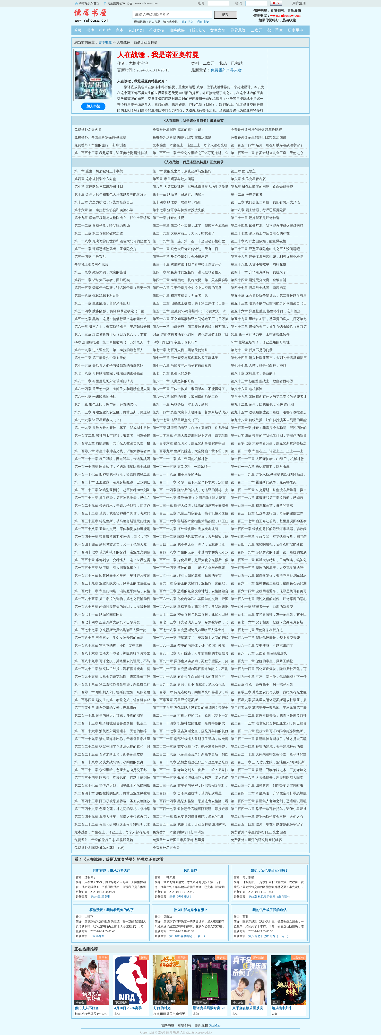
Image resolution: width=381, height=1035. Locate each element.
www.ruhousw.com (286, 15)
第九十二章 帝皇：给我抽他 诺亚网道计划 (262, 404)
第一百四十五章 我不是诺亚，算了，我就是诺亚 (189, 544)
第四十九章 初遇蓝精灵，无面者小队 (180, 295)
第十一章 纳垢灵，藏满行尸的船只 (179, 194)
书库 (90, 30)
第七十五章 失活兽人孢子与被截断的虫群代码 (108, 365)
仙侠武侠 (177, 30)
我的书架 (203, 22)
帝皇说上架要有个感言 (91, 264)
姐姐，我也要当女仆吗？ (269, 870)
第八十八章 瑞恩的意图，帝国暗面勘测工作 (185, 397)
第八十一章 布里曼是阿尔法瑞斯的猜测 (103, 381)
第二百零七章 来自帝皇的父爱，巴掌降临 (105, 708)
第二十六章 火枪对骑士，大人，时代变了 (184, 233)
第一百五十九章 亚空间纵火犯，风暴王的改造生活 (112, 583)
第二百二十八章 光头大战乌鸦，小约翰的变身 (108, 762)
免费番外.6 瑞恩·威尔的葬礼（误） (179, 129)
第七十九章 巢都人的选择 (172, 373)
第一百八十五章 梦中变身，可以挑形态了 (262, 645)
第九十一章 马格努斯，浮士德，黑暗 (180, 404)
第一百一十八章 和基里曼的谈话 (177, 474)
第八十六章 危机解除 (246, 389)
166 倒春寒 (97, 936)
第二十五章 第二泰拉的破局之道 (98, 233)
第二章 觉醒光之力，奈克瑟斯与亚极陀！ (184, 171)
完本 (119, 30)
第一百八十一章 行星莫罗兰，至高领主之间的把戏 (190, 638)
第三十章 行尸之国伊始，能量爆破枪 (258, 241)
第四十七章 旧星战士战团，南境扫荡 (258, 288)
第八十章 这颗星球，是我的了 (253, 373)
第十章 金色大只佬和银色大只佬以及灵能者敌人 (110, 194)
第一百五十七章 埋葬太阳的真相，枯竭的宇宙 (187, 575)
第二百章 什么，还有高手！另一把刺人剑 (262, 684)
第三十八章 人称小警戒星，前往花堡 (258, 264)
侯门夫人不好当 (87, 1008)
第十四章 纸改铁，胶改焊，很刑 (177, 202)
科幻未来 (197, 30)
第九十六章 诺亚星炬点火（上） (98, 420)
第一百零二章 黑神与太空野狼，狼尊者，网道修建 (112, 435)
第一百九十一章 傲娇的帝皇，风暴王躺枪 (262, 661)
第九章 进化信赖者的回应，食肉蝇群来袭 (262, 187)
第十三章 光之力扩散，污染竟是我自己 (103, 202)
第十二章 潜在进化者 (246, 194)
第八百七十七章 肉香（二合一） (269, 936)
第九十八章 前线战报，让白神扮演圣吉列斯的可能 (269, 420)
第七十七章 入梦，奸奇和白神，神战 (258, 365)
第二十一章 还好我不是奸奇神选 (255, 218)
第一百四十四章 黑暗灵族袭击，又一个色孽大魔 (110, 544)
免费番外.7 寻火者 (226, 70)
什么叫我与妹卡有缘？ (190, 910)
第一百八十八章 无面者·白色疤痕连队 (259, 653)
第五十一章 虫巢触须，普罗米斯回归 (102, 303)
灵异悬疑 (238, 30)
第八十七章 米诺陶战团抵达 (95, 397)
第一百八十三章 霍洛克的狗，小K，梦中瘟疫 (108, 645)
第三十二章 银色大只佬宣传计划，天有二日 (185, 249)
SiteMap (214, 1025)
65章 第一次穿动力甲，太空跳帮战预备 (260, 334)
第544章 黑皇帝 (100, 896)
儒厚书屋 (98, 15)
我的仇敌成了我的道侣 (269, 910)
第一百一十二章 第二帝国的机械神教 (180, 459)
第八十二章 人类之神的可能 (173, 381)
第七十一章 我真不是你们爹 (252, 350)
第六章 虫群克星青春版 (248, 179)
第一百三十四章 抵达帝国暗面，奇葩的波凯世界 (267, 513)
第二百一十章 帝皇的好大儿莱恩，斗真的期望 (108, 715)
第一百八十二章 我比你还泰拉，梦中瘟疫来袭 (265, 638)
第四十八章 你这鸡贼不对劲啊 (97, 295)
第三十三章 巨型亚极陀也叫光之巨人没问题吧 (265, 249)
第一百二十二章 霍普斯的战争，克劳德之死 (263, 482)
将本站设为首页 (89, 3)
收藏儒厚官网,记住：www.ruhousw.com (132, 3)
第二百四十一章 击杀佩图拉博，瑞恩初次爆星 (187, 793)
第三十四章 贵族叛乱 (90, 257)
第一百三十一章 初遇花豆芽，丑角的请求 (262, 505)
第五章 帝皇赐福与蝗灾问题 (173, 179)
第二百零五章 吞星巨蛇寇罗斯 (175, 700)
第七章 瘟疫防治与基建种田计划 (98, 187)
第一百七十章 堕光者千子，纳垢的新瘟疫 (262, 607)
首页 (78, 30)
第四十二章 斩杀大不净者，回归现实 (102, 280)
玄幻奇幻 (136, 30)
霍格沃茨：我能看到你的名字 (111, 910)
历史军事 (295, 30)
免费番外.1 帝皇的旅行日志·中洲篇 (100, 145)
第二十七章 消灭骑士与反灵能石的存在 (260, 233)
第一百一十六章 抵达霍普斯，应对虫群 (260, 467)
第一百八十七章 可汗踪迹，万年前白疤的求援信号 (190, 653)
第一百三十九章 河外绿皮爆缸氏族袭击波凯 (185, 529)
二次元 (256, 30)
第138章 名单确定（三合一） (188, 936)
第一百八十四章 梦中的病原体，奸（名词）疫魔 (189, 645)
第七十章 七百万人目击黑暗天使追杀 (180, 350)
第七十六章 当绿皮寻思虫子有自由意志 (182, 365)
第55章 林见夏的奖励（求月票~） (270, 896)
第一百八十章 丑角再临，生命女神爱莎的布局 (108, 638)
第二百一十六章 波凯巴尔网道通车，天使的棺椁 (110, 731)
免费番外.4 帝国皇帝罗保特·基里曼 (100, 137)
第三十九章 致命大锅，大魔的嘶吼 (100, 272)
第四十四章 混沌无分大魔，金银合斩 (258, 280)
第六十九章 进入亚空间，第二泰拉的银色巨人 (108, 350)
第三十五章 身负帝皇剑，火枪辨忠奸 (180, 257)
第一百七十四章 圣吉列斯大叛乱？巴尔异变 (107, 622)
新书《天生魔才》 (181, 896)
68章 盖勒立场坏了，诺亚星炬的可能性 (260, 342)
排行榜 (105, 30)
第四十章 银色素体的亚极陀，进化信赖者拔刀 (187, 272)
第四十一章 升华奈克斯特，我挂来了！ (260, 272)
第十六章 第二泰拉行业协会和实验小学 (103, 210)
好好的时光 (162, 1008)
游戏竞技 (156, 30)
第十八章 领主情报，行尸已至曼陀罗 (258, 210)
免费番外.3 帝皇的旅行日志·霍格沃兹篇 (182, 137)
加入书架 (93, 106)
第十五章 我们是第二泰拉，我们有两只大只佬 (265, 202)
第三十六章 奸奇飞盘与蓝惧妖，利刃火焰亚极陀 (267, 257)
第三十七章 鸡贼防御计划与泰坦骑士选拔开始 (187, 264)
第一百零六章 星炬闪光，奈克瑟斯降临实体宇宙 (189, 443)
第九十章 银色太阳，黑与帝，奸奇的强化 (105, 404)
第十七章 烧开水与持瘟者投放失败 (179, 210)
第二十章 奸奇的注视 (168, 218)
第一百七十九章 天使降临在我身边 (257, 630)
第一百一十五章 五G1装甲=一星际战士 (182, 467)
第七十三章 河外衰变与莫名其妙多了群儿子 (185, 358)
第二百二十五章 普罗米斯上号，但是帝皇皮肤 (108, 754)
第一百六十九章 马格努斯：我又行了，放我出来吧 (190, 607)
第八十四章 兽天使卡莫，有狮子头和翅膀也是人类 (112, 389)
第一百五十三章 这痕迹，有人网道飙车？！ (107, 568)
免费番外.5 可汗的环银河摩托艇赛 (256, 129)
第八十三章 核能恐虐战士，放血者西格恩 (262, 381)
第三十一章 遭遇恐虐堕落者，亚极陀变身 (105, 249)
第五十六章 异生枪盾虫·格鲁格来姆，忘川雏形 (266, 311)
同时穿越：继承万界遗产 (111, 870)
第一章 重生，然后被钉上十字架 (98, 171)
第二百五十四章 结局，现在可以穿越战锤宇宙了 (267, 145)
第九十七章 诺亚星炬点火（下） (177, 420)
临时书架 (187, 22)
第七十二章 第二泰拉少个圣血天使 (100, 358)
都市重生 (275, 30)
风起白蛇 (190, 870)
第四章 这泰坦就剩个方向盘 (95, 179)
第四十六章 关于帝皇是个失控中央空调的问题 (187, 288)
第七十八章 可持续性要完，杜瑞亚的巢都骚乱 (108, 373)
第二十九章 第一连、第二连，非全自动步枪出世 (189, 241)
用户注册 (299, 3)
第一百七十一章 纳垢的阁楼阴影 (98, 614)
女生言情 (217, 30)
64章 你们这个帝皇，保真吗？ (175, 342)
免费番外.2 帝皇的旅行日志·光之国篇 (258, 137)
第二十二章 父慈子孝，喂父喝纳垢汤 (102, 225)
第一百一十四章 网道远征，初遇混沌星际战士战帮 (112, 467)
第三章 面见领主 (243, 171)
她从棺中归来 (282, 1008)
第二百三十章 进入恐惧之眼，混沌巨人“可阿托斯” (268, 762)
